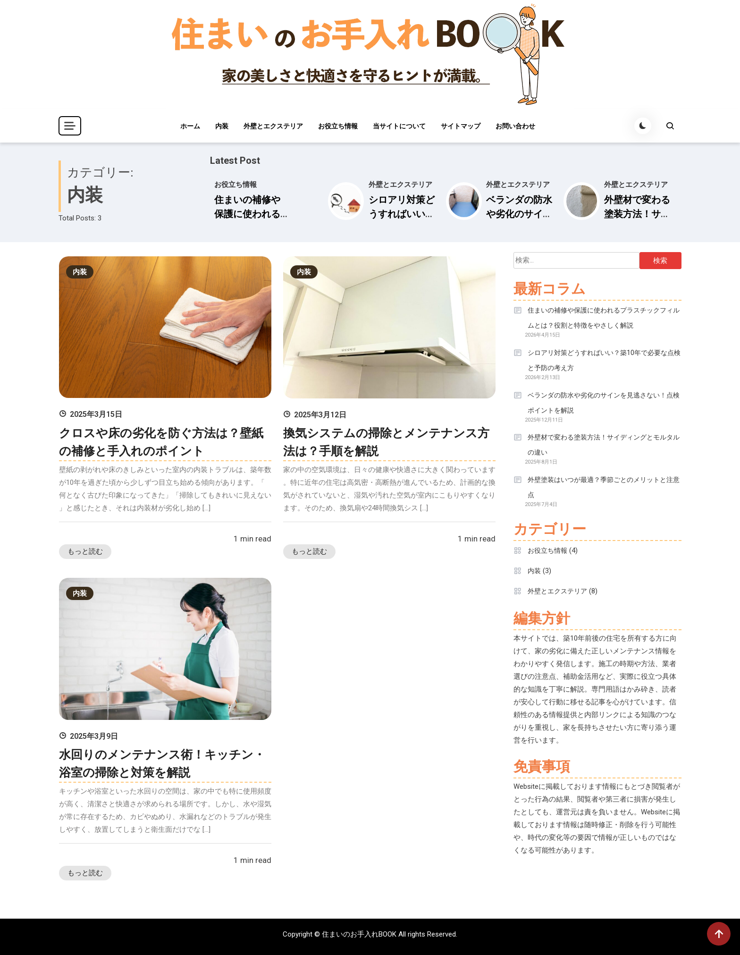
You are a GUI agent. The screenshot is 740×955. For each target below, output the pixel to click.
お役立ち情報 (338, 126)
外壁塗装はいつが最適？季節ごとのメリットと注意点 (604, 487)
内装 (221, 126)
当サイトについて (399, 126)
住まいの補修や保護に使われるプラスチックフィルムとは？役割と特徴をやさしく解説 (604, 317)
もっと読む (85, 551)
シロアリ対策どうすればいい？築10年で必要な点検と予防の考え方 (604, 360)
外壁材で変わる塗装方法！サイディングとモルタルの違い (604, 444)
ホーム (190, 126)
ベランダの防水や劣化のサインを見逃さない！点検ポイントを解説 (604, 402)
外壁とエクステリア (273, 126)
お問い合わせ (515, 126)
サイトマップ (460, 126)
